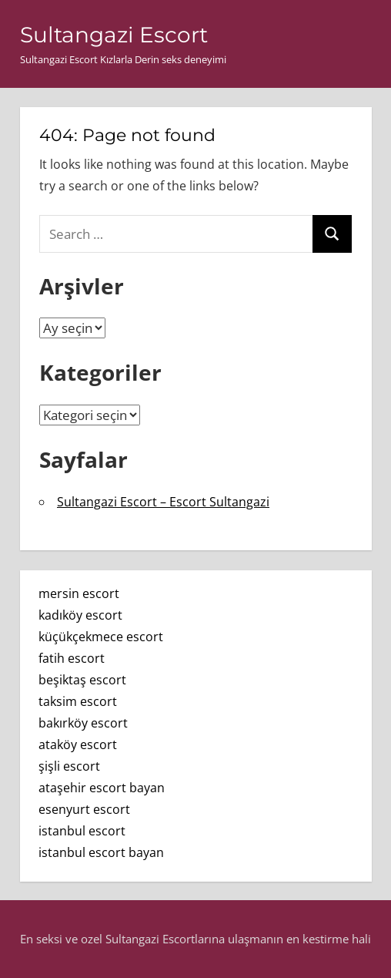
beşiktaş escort (82, 679)
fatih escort (71, 658)
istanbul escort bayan (101, 852)
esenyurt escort (84, 809)
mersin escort (78, 593)
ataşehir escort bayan (101, 787)
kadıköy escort (80, 615)
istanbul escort (81, 830)
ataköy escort (77, 744)
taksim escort (77, 701)
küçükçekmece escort (100, 636)
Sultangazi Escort (114, 35)
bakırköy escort (83, 722)
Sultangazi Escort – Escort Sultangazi (163, 501)
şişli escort (69, 766)
